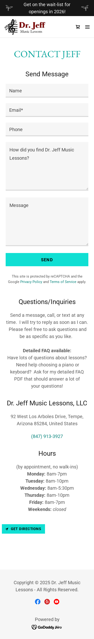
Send (47, 259)
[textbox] (47, 91)
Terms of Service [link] (63, 282)
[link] (25, 27)
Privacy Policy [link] (31, 282)
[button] (87, 27)
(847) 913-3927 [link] (47, 436)
